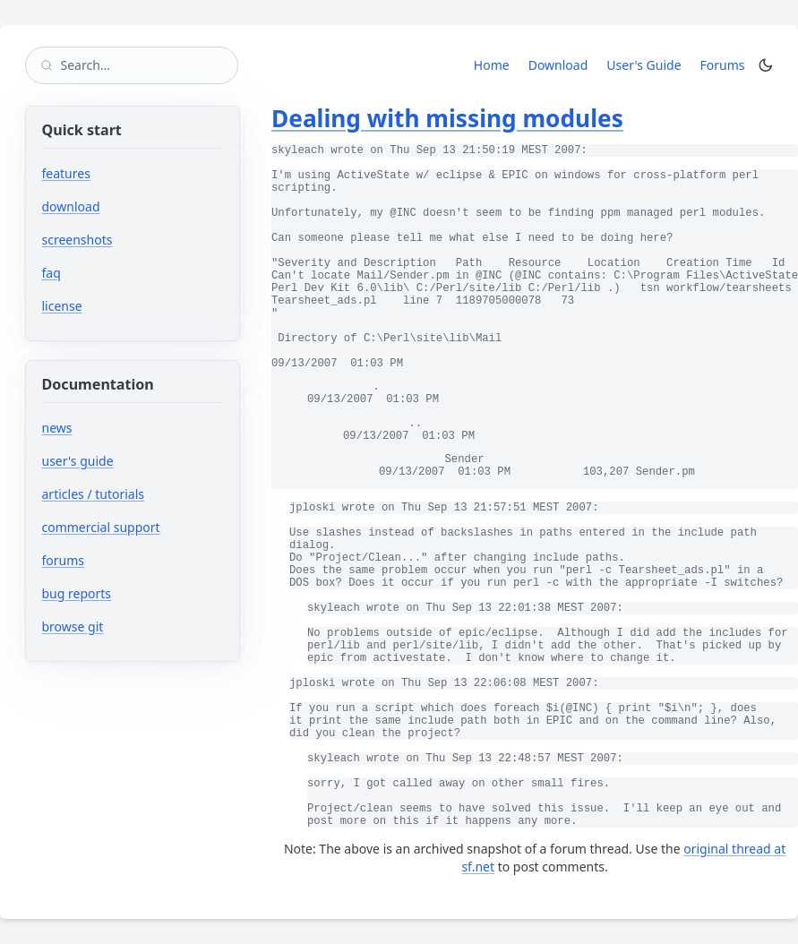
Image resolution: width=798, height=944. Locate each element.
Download (558, 64)
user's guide (78, 460)
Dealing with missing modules (447, 118)
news (57, 427)
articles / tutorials (93, 493)
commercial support (101, 527)
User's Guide (643, 64)
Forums (725, 64)
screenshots (77, 239)
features (66, 173)
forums (117, 560)
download (71, 206)
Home (492, 64)
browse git (126, 626)
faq (51, 272)
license (62, 305)
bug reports (130, 593)
